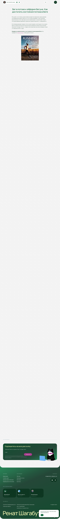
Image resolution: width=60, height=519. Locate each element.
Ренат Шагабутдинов (29, 513)
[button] (9, 482)
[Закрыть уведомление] (58, 510)
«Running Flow (20, 32)
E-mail (6, 452)
